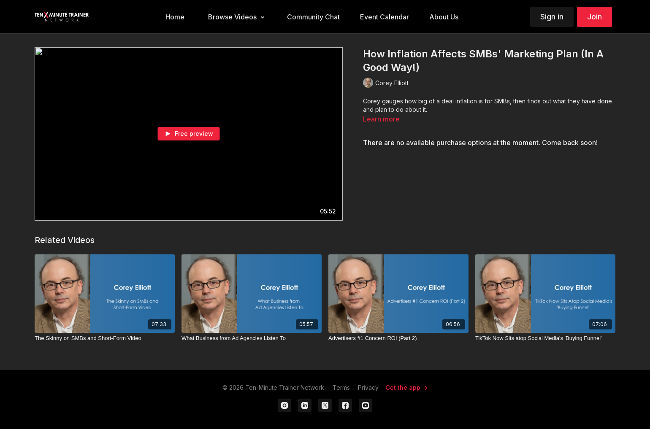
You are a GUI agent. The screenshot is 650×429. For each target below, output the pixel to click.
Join (594, 16)
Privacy (368, 387)
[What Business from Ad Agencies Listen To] (251, 338)
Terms (341, 387)
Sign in (551, 16)
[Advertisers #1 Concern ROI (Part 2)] (398, 338)
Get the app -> (406, 387)
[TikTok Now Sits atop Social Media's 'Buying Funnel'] (545, 338)
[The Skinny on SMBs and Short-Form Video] (105, 338)
